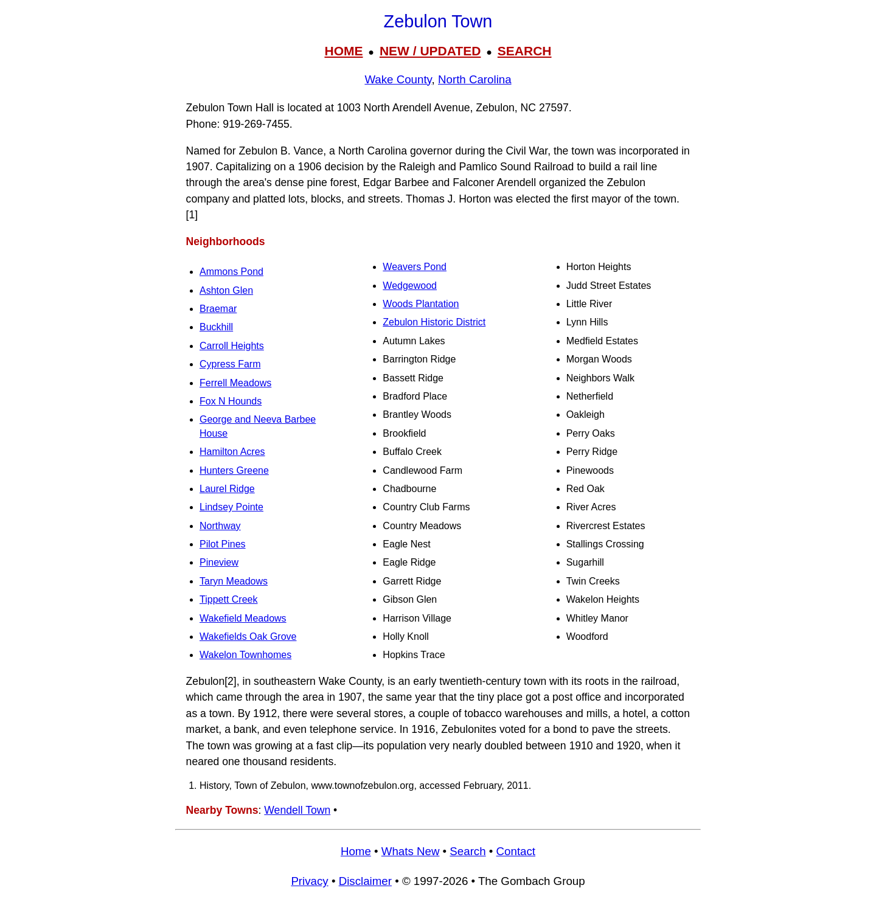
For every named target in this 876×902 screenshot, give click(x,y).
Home (356, 851)
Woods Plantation (421, 304)
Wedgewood (410, 285)
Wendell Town (297, 810)
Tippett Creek (228, 599)
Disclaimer (365, 881)
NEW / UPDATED (430, 51)
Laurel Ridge (227, 489)
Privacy (309, 881)
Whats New (410, 851)
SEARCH (525, 51)
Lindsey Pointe (231, 507)
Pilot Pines (223, 544)
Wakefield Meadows (243, 618)
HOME (343, 51)
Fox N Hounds (231, 401)
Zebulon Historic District (434, 322)
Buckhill (216, 327)
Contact (515, 851)
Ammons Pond (231, 271)
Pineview (219, 562)
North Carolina (475, 79)
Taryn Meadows (234, 581)
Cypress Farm (230, 364)
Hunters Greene (234, 470)
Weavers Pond (415, 267)
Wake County (397, 79)
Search (467, 851)
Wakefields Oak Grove (248, 636)
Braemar (218, 309)
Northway (220, 526)
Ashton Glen (226, 290)
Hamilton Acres (232, 451)
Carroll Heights (232, 346)
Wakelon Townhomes (245, 655)
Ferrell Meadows (235, 383)
